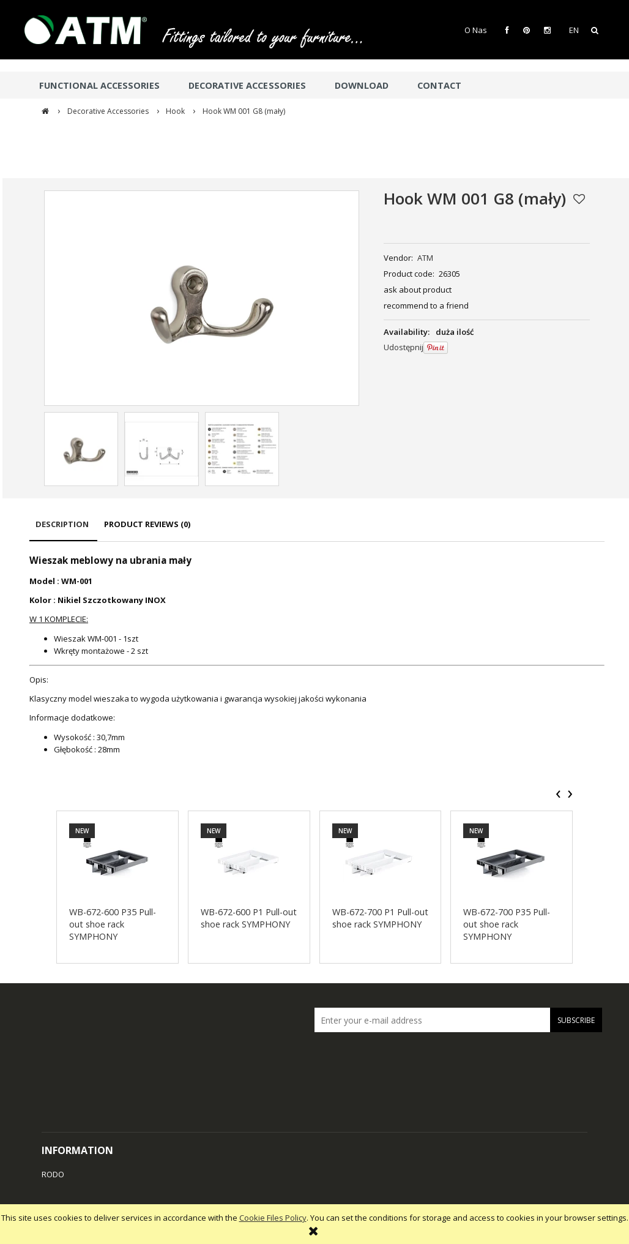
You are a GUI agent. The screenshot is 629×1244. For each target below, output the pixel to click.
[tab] (63, 530)
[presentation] (558, 794)
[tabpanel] (317, 654)
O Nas (475, 30)
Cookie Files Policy (273, 1217)
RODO (53, 1174)
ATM (425, 257)
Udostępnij (403, 347)
